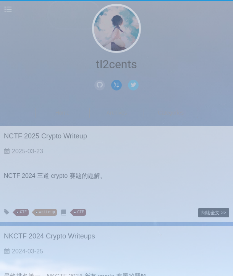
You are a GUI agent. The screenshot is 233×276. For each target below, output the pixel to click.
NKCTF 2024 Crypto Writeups (49, 236)
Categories (171, 113)
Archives (117, 113)
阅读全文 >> (213, 212)
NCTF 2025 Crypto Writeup (45, 136)
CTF (23, 212)
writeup (47, 212)
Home (62, 113)
